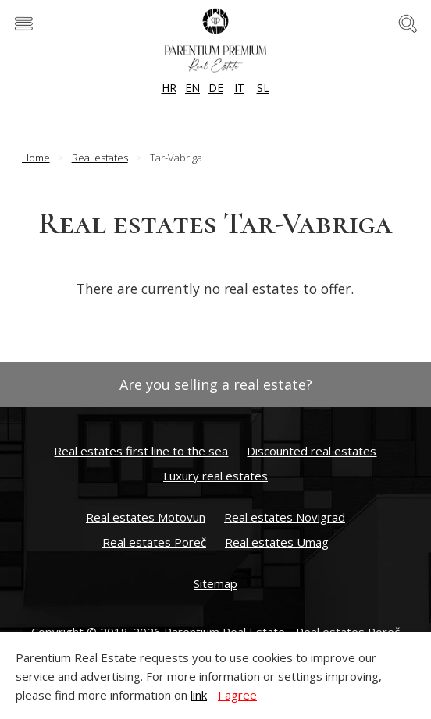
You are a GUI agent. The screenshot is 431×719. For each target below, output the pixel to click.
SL (263, 87)
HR (169, 87)
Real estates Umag (277, 542)
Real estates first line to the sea (141, 451)
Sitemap (215, 583)
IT (239, 87)
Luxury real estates (215, 475)
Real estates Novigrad (284, 517)
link (199, 695)
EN (192, 87)
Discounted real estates (311, 451)
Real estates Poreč (154, 542)
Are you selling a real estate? (215, 384)
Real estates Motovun (145, 517)
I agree (237, 695)
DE (215, 87)
